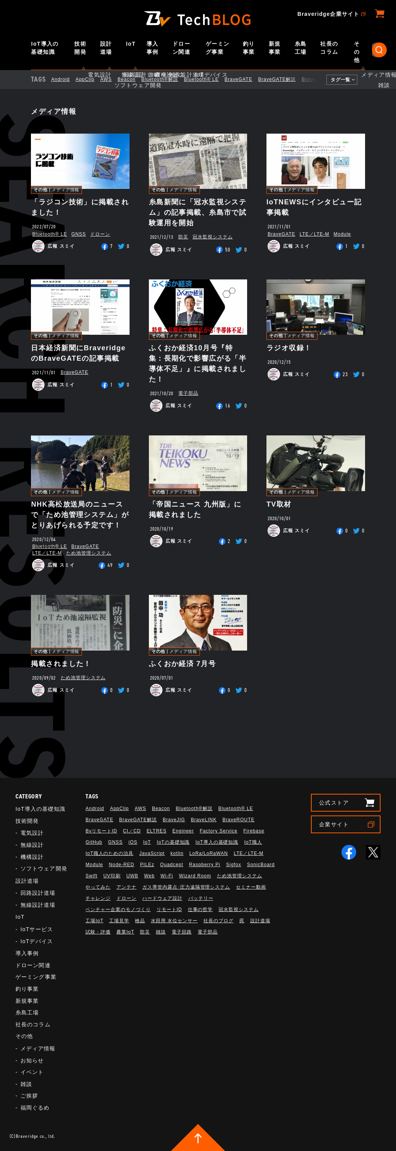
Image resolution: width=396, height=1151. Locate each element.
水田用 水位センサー (174, 920)
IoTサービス (36, 929)
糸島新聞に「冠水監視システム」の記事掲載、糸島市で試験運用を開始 (198, 212)
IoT (131, 44)
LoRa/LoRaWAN (208, 853)
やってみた (98, 887)
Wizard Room (195, 876)
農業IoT (125, 932)
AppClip (91, 79)
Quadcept (171, 864)
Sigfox (233, 864)
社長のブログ (218, 920)
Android (67, 79)
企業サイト (334, 824)
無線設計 (32, 845)
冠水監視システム (213, 237)
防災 (183, 237)
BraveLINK (204, 819)
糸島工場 (301, 48)
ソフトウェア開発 (43, 868)
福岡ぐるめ (35, 1108)
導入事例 (153, 48)
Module (342, 234)
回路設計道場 (38, 893)
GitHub (93, 842)
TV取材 (279, 504)
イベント (32, 1072)
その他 (357, 52)
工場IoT (94, 920)
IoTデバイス (36, 941)
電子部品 (188, 393)
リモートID (169, 909)
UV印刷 (112, 876)
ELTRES (157, 831)
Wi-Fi (166, 876)
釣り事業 (249, 48)
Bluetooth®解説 (166, 79)
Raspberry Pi (204, 864)
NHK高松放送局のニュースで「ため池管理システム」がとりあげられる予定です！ (80, 514)
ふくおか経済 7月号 (182, 664)
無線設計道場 (38, 905)
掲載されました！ (61, 664)
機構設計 (32, 857)
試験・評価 (98, 932)
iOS (132, 842)
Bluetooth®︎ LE (208, 79)
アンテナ (126, 887)
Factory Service (218, 831)
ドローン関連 (181, 48)
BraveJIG (319, 79)
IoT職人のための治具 (109, 853)
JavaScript (152, 853)
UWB (132, 876)
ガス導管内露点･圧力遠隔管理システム (186, 887)
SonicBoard (261, 864)
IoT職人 (253, 842)
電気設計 (32, 833)
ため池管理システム (88, 553)
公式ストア (334, 803)
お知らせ (32, 1060)
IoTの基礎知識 (173, 842)
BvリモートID (101, 831)
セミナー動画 (251, 887)
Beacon (133, 79)
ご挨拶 (29, 1096)
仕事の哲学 (200, 909)
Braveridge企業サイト (328, 14)
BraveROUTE (238, 819)
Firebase (253, 831)
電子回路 (182, 932)
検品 (140, 920)
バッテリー (200, 898)
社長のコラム (329, 48)
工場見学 (119, 920)
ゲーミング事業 (218, 48)
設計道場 (106, 48)
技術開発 (80, 48)
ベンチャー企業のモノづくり (117, 909)
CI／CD (132, 831)
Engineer (183, 831)
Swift (91, 876)
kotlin (177, 853)
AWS (112, 79)
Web (149, 876)
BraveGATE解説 (283, 79)
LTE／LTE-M (314, 234)
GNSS (78, 234)
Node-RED (121, 864)
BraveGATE (245, 79)
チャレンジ (98, 898)
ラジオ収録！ (289, 348)
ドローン (100, 234)
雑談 (26, 1084)
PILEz (147, 864)
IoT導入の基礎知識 (44, 48)
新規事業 (275, 48)
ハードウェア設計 (162, 898)
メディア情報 (65, 190)
